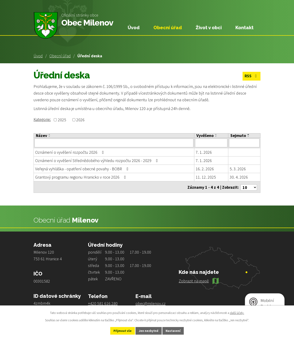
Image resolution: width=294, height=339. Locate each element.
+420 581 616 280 (103, 302)
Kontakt (244, 27)
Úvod (38, 55)
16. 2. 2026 (205, 168)
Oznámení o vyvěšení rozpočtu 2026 (70, 152)
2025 (62, 119)
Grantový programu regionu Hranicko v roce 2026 (81, 177)
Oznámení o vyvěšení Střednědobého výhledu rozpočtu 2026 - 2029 (97, 160)
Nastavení (177, 330)
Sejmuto (238, 135)
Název (41, 135)
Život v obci (209, 27)
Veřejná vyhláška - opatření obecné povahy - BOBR (82, 168)
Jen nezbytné (149, 330)
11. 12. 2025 (206, 177)
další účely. (237, 312)
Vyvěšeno (205, 135)
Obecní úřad (60, 55)
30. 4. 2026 (239, 177)
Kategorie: (42, 119)
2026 (80, 119)
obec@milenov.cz (151, 302)
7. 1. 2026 (204, 152)
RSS (251, 76)
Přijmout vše (119, 330)
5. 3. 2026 (238, 168)
